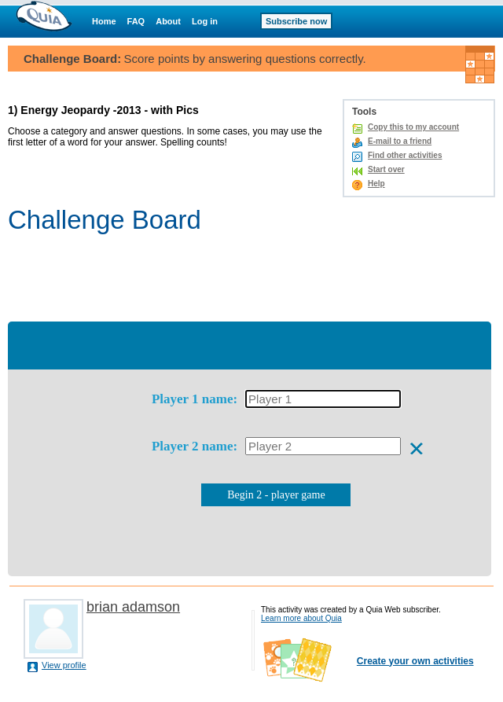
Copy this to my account (413, 127)
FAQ (136, 21)
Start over (386, 169)
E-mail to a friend (399, 141)
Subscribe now (296, 21)
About (168, 21)
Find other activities (405, 155)
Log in (205, 21)
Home (104, 21)
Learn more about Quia (301, 618)
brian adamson (133, 607)
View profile (64, 665)
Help (376, 183)
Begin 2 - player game (276, 495)
